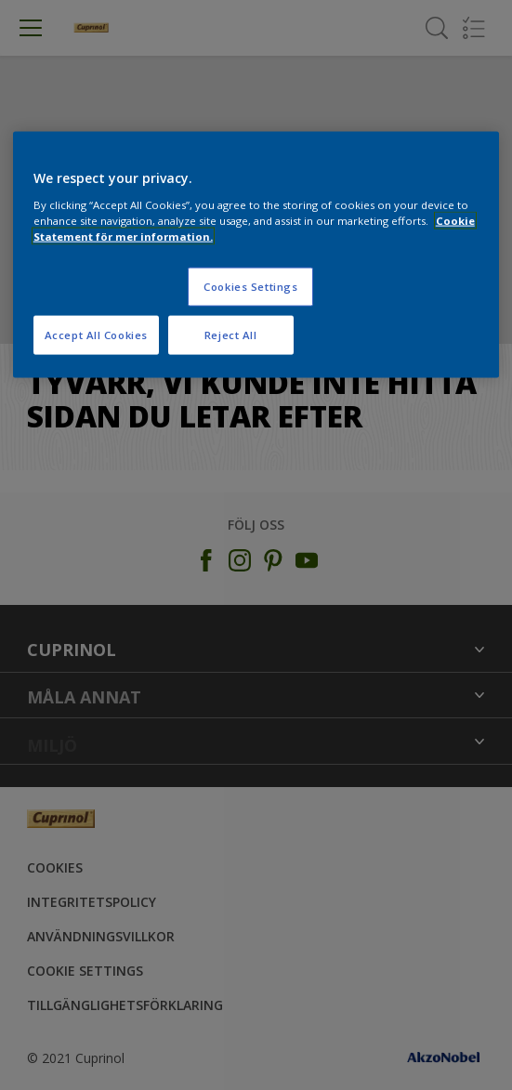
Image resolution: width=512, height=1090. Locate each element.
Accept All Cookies (96, 334)
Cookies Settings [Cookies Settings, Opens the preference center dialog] (250, 286)
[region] (256, 255)
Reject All (230, 334)
